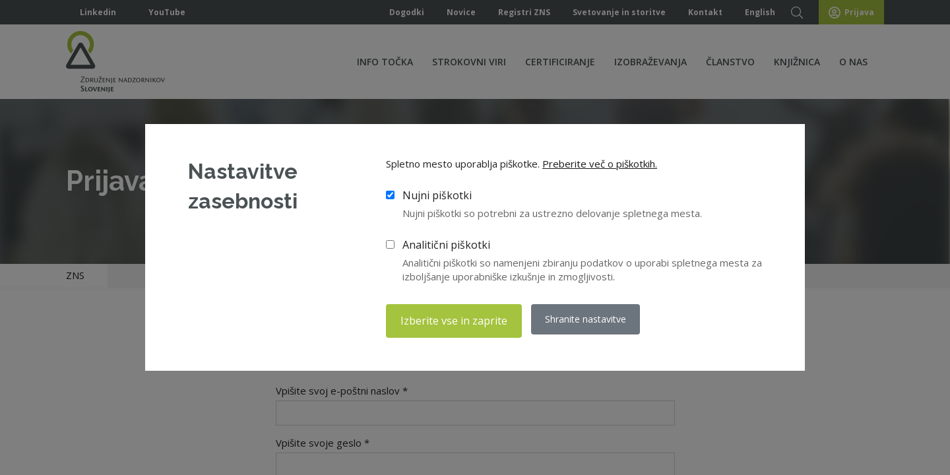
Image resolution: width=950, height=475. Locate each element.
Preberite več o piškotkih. (599, 165)
